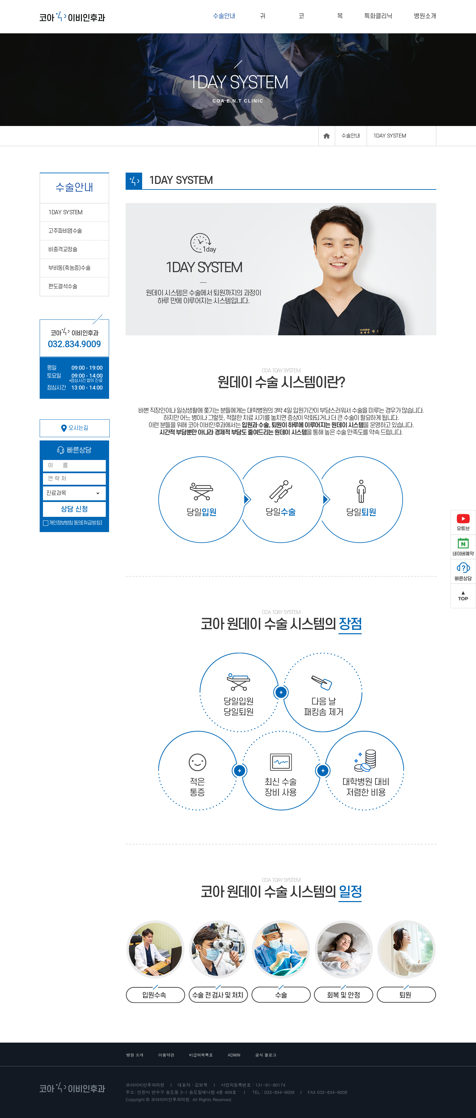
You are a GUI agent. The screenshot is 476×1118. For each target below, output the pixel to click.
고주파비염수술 (65, 231)
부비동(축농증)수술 (69, 268)
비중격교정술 (62, 250)
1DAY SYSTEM (65, 213)
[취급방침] (92, 523)
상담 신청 (74, 509)
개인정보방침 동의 (65, 523)
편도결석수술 (62, 287)
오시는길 (74, 428)
